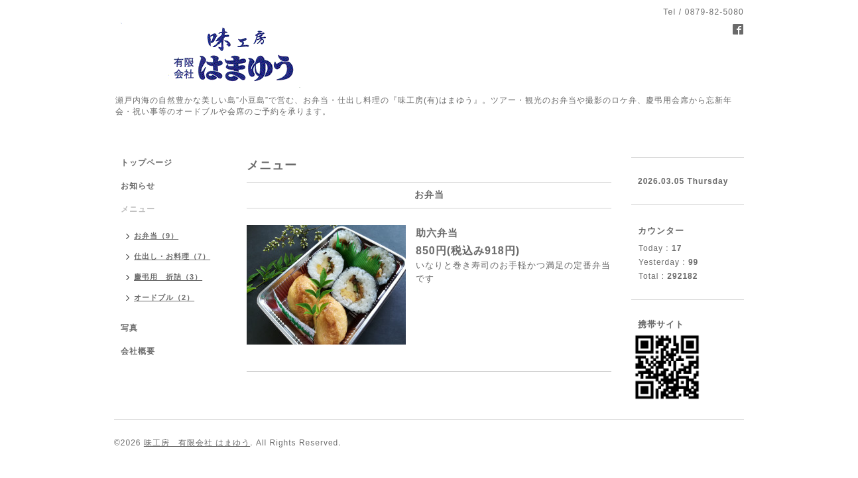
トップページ (146, 162)
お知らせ (138, 186)
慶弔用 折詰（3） (168, 277)
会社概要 (138, 351)
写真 (129, 328)
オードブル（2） (164, 297)
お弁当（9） (156, 236)
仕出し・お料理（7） (172, 256)
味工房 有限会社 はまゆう (197, 442)
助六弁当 (437, 232)
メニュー (138, 209)
